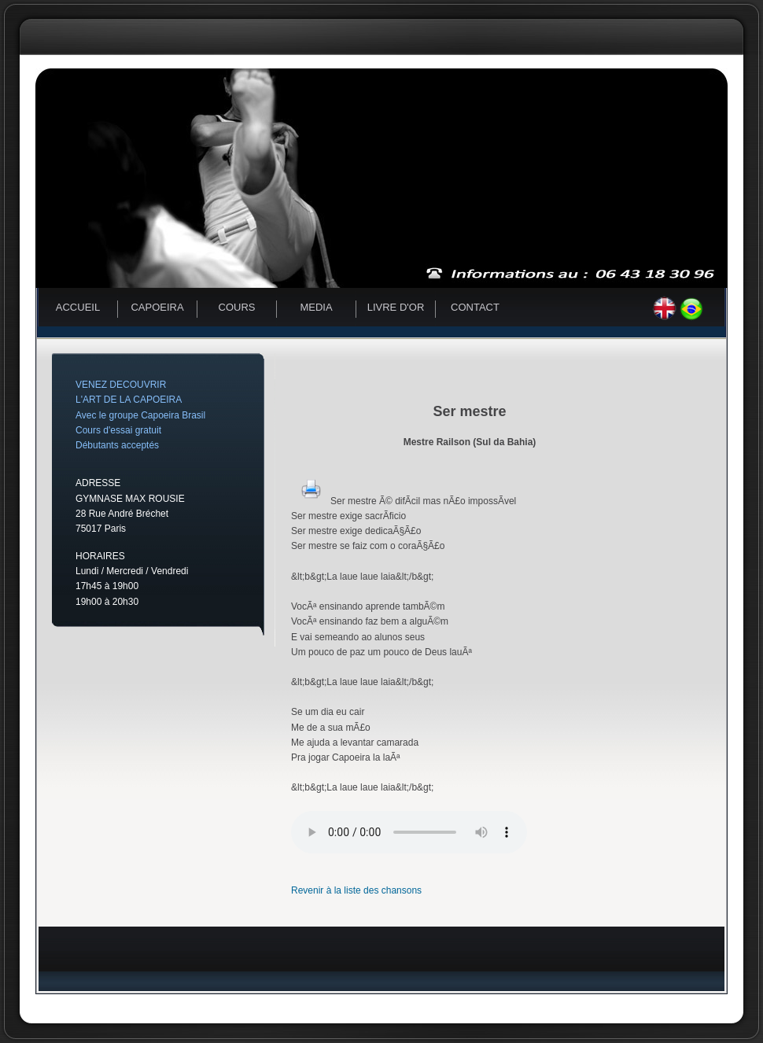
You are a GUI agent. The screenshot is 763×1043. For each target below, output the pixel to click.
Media (316, 307)
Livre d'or (396, 307)
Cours (237, 307)
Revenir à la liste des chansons (356, 890)
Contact (475, 307)
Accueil (78, 307)
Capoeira (157, 307)
